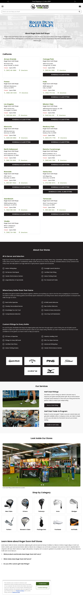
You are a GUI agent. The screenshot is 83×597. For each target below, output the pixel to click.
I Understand (42, 583)
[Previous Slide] (8, 1)
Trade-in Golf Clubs (53, 425)
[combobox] (41, 11)
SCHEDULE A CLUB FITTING (60, 74)
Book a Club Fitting (52, 405)
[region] (27, 587)
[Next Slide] (75, 1)
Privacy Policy (20, 591)
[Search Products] (80, 11)
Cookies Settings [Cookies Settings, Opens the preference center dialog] (42, 587)
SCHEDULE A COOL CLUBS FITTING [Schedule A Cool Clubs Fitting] (60, 191)
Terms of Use (16, 592)
